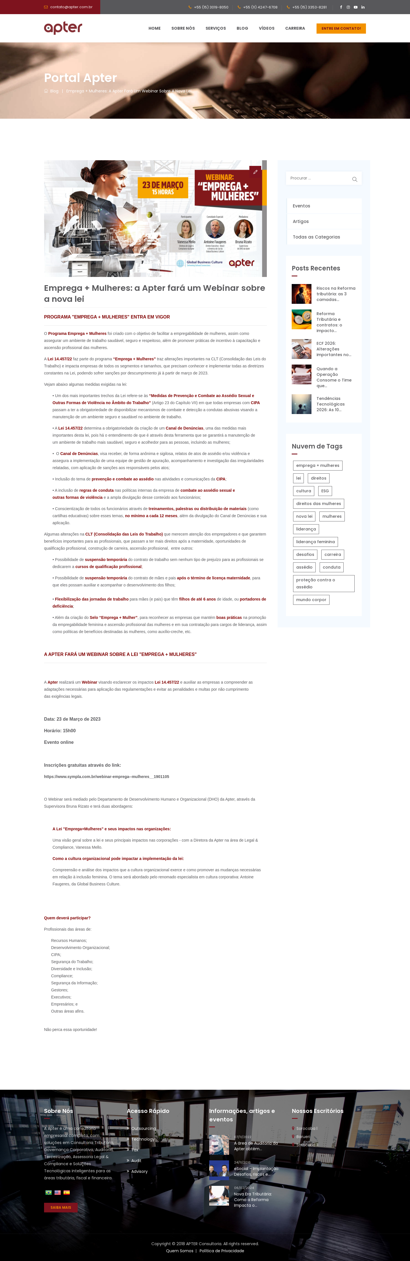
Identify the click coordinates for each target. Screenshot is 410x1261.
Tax (134, 1150)
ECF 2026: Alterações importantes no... (334, 349)
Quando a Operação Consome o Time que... (334, 377)
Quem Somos (179, 1251)
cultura (303, 491)
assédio (304, 567)
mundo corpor (311, 600)
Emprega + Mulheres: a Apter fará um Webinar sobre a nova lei (128, 91)
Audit (136, 1161)
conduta (332, 567)
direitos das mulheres (318, 503)
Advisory (139, 1171)
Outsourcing (143, 1128)
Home (155, 28)
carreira (332, 554)
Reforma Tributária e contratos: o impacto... (329, 322)
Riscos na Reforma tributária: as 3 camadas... (336, 293)
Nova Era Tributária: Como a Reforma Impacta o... (253, 1199)
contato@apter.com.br (71, 7)
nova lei (304, 516)
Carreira (295, 28)
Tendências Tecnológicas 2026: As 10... (331, 404)
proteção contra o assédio (315, 583)
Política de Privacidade (222, 1251)
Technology (143, 1139)
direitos (318, 478)
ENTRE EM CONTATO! (341, 28)
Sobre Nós (183, 28)
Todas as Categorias (316, 237)
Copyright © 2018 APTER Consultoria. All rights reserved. (205, 1244)
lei (298, 478)
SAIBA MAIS (61, 1207)
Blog (242, 28)
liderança (306, 529)
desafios (305, 554)
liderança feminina (315, 542)
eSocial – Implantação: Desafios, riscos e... (256, 1171)
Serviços (216, 28)
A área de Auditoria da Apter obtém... (256, 1146)
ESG (325, 491)
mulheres (332, 516)
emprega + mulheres (317, 465)
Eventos (301, 206)
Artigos (301, 221)
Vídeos (266, 28)
